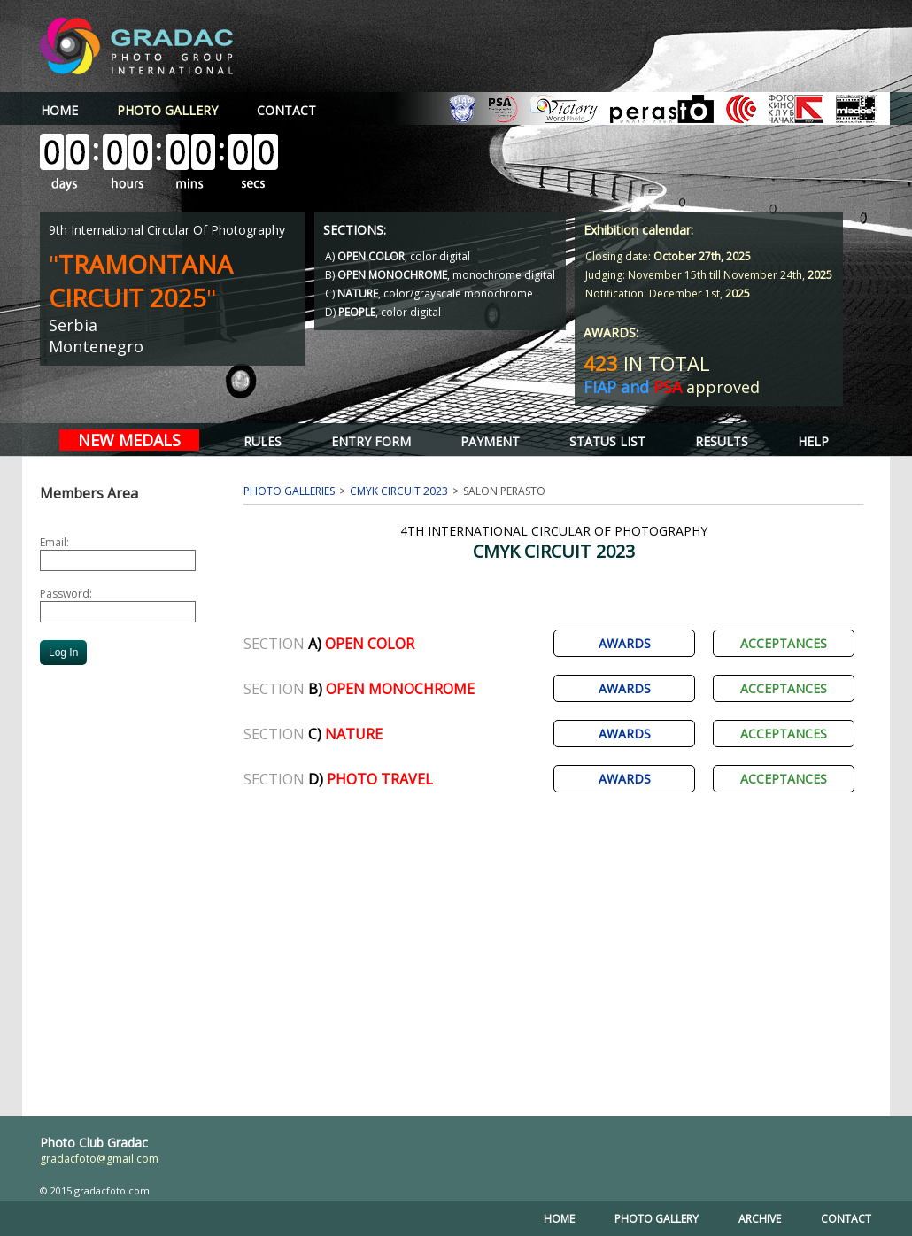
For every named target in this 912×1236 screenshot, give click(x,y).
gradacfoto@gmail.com (99, 1158)
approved (672, 387)
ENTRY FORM (371, 441)
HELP (813, 441)
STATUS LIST (607, 441)
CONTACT (286, 110)
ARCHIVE (759, 1218)
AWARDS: (611, 332)
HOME (59, 110)
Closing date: (668, 256)
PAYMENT (490, 441)
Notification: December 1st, (667, 293)
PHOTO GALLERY (656, 1218)
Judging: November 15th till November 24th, (708, 274)
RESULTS (721, 441)
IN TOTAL (647, 363)
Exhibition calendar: (638, 229)
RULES (262, 441)
